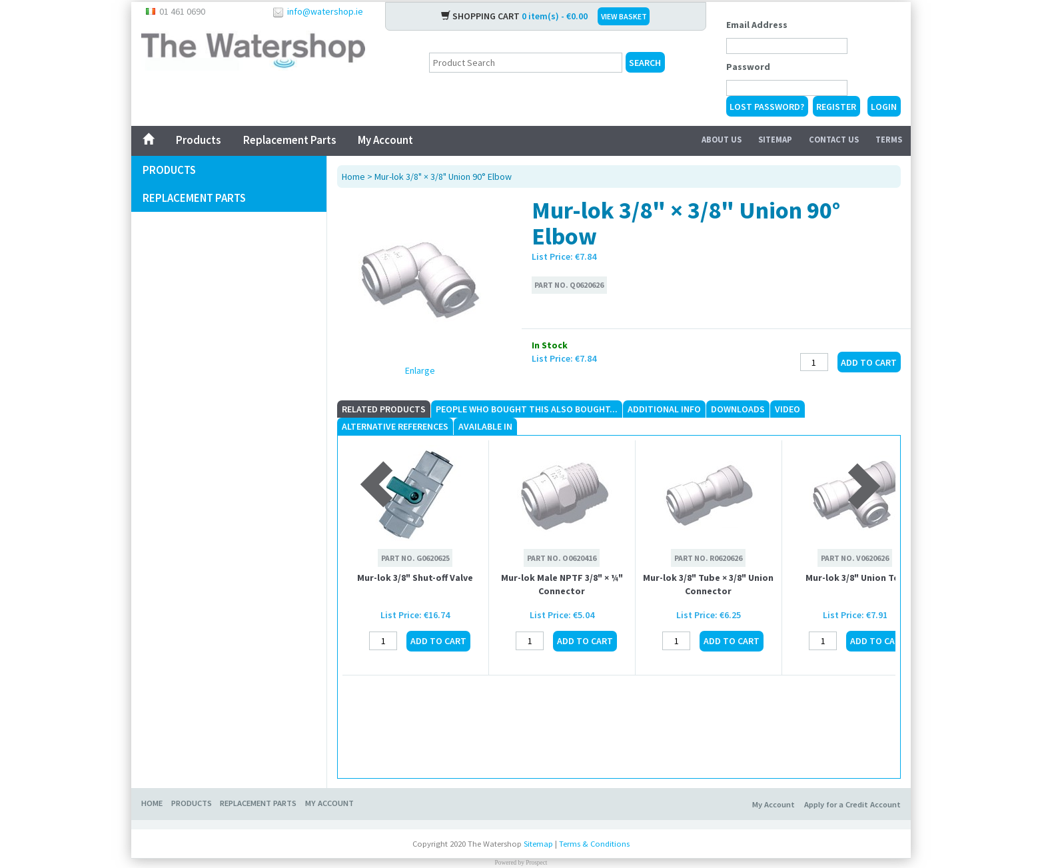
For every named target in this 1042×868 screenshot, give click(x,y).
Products (198, 140)
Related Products (384, 409)
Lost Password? (767, 107)
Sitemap (775, 140)
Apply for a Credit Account (852, 804)
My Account (385, 140)
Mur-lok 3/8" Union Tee (854, 578)
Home (353, 177)
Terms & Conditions (594, 844)
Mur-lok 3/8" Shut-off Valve (415, 578)
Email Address (756, 25)
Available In (485, 426)
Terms (888, 140)
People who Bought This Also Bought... (527, 409)
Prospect (536, 862)
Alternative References (395, 426)
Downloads (738, 409)
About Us (722, 140)
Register (836, 107)
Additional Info (664, 409)
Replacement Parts (289, 140)
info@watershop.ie (325, 11)
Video (787, 409)
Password (748, 67)
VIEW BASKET (624, 16)
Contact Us (834, 140)
